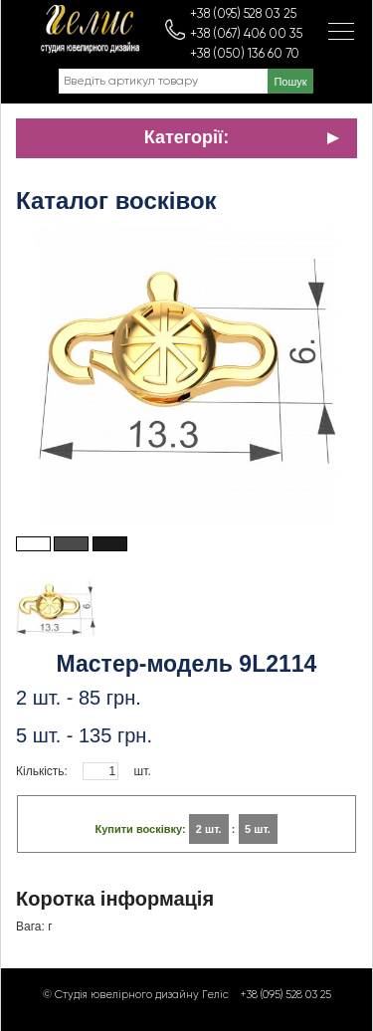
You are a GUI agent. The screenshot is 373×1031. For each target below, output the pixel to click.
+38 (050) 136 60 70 (244, 54)
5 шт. (258, 829)
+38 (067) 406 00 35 (246, 34)
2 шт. (209, 829)
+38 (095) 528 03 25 (243, 14)
